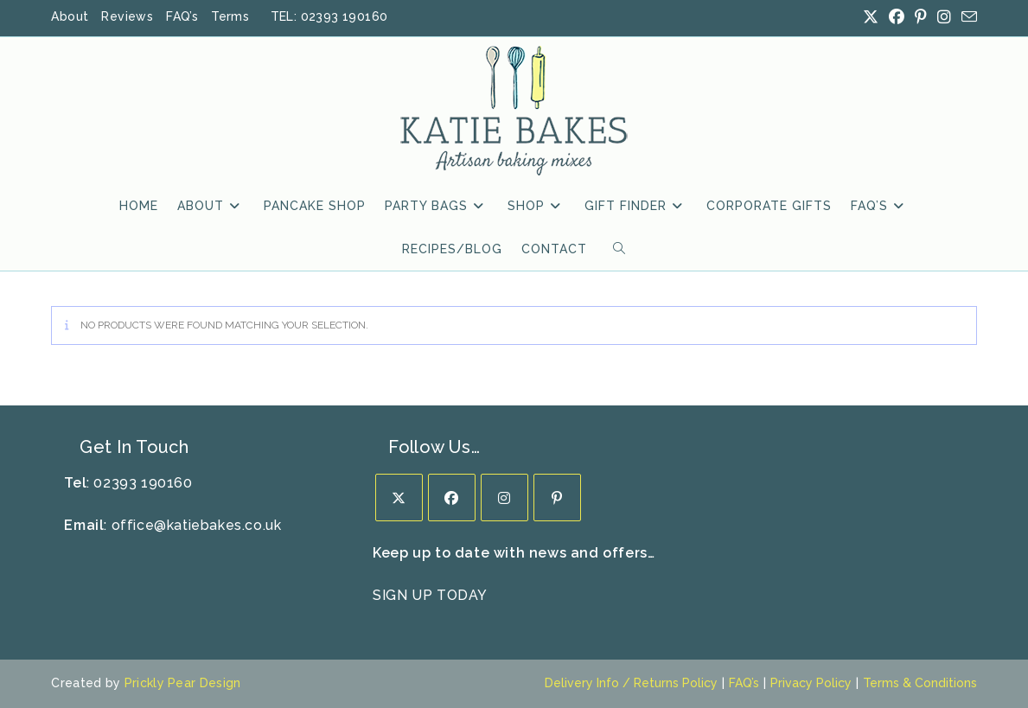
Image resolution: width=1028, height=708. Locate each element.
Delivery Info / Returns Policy (631, 683)
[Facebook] (452, 497)
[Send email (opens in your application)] (966, 18)
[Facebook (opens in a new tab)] (897, 17)
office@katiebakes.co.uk (197, 525)
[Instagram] (504, 497)
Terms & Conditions (920, 683)
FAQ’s (182, 16)
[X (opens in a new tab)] (871, 17)
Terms (230, 16)
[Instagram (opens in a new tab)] (944, 17)
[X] (399, 497)
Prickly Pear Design (183, 683)
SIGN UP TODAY (430, 595)
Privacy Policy (811, 683)
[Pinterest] (557, 497)
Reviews (127, 16)
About (69, 16)
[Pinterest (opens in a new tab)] (921, 17)
